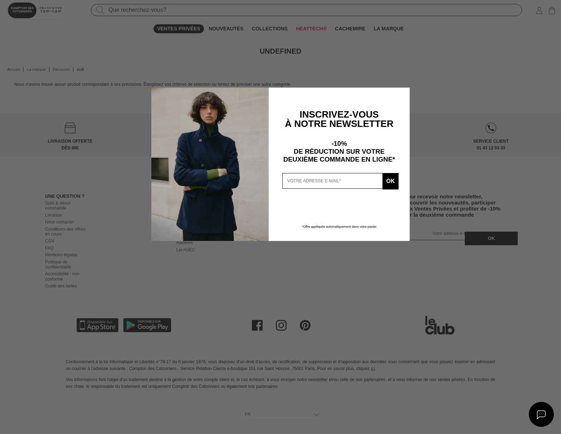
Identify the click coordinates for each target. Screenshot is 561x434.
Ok (389, 181)
